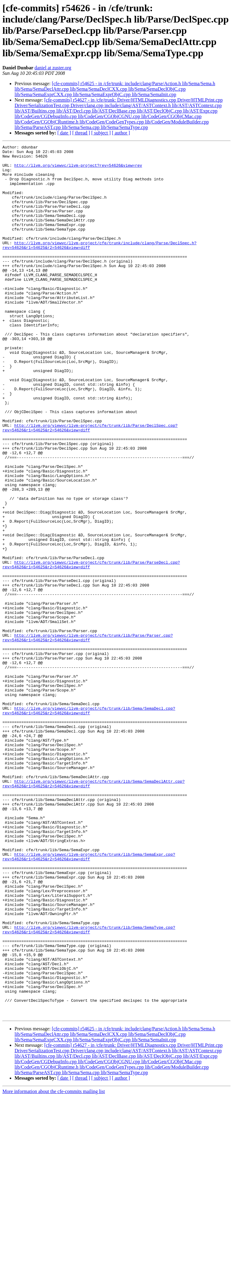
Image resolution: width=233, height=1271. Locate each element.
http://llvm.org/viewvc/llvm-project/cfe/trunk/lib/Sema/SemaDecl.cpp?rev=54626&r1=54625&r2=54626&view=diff (88, 824)
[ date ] (64, 132)
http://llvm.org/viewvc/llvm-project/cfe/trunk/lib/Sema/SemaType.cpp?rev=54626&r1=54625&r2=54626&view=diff (88, 1086)
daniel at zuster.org (53, 67)
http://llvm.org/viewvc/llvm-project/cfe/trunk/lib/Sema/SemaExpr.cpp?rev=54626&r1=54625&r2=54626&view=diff (88, 999)
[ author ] (121, 132)
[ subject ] (101, 132)
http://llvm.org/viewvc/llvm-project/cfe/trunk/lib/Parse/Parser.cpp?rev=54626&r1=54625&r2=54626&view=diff (87, 736)
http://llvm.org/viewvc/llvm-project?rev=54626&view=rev (78, 169)
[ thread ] (81, 132)
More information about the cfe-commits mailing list (53, 1265)
